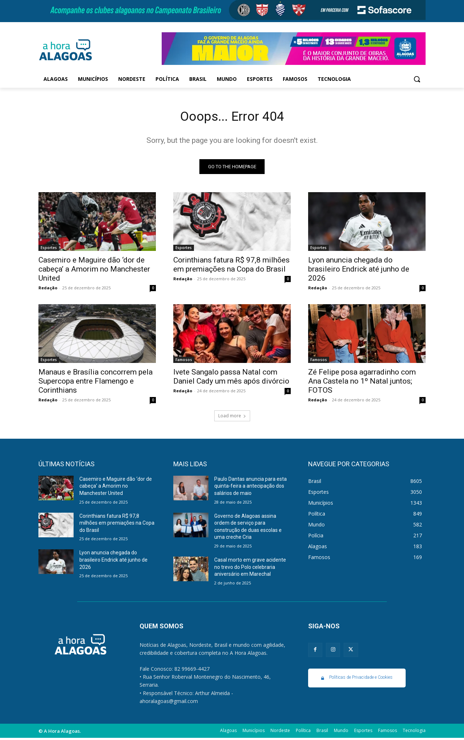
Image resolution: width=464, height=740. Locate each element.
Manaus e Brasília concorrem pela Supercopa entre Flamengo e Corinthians (95, 383)
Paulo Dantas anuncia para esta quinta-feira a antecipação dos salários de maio (250, 488)
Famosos (183, 361)
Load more (232, 418)
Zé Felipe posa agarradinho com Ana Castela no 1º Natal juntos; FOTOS (362, 383)
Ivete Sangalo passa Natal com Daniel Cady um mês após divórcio (231, 379)
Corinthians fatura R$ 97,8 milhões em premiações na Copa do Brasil (231, 267)
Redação (47, 290)
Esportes (49, 249)
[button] (417, 79)
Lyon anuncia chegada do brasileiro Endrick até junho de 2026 (358, 271)
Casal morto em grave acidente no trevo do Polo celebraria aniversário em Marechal (250, 569)
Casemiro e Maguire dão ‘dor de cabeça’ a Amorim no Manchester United (94, 271)
